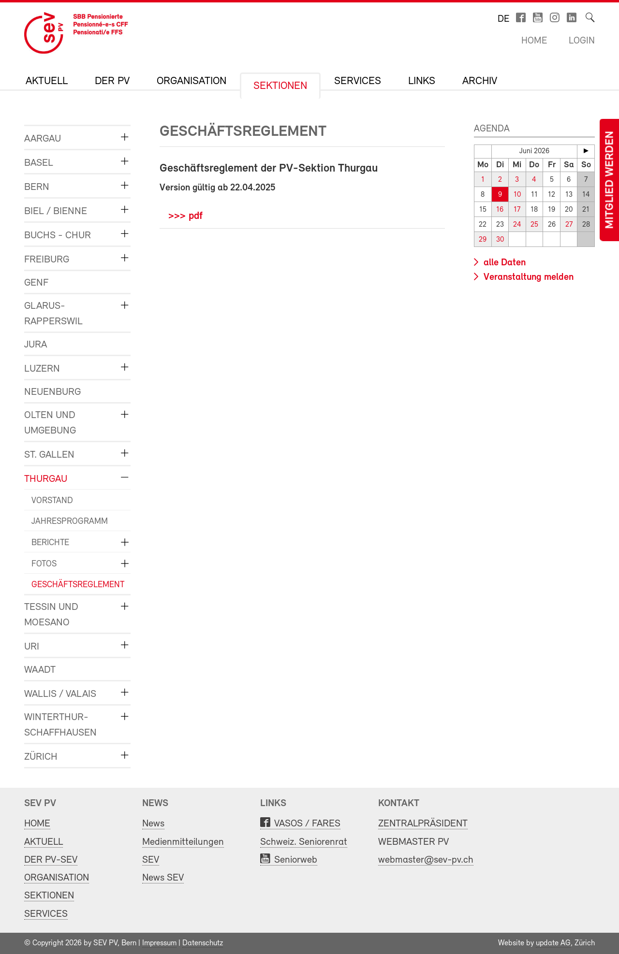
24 (517, 225)
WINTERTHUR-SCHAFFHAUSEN (60, 725)
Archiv (479, 81)
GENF (36, 283)
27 (569, 225)
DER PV (112, 81)
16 (499, 210)
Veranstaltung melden (527, 277)
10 (517, 195)
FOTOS (44, 564)
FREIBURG (46, 260)
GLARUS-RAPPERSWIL (53, 314)
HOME (37, 824)
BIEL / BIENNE (55, 211)
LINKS (421, 81)
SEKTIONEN (280, 86)
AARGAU (42, 139)
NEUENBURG (52, 392)
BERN (36, 187)
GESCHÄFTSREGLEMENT (73, 585)
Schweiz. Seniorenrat (303, 842)
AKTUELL (47, 81)
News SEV (163, 878)
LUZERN (42, 369)
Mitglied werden (610, 180)
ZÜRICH (41, 757)
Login (582, 41)
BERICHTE (50, 543)
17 (517, 210)
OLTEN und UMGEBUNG (50, 423)
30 (500, 240)
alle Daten (503, 263)
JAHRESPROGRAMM (69, 521)
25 (534, 225)
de (503, 19)
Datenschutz (202, 943)
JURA (35, 345)
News (153, 824)
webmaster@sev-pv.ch (425, 860)
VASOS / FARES (307, 824)
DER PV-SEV (50, 860)
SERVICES (357, 81)
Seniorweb (295, 860)
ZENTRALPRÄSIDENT (423, 824)
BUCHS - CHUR (57, 236)
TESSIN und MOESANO (51, 615)
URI (31, 647)
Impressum (159, 943)
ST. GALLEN (49, 455)
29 (482, 240)
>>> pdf (185, 216)
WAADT (40, 670)
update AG (553, 943)
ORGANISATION (191, 81)
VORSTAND (52, 501)
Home (534, 41)
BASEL (38, 163)
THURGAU (45, 479)
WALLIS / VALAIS (60, 694)
